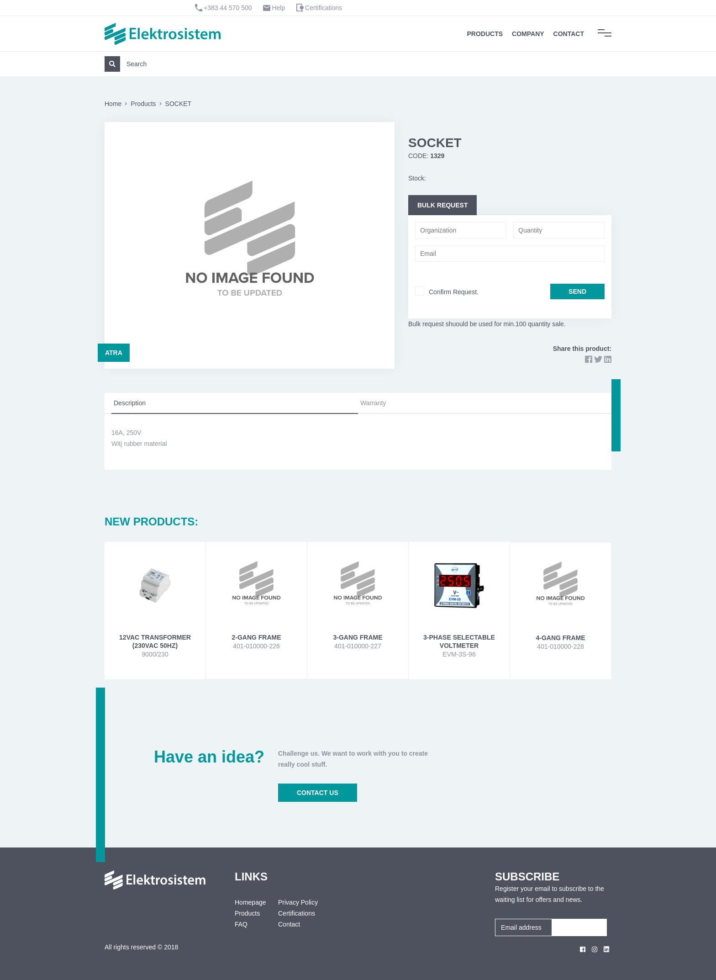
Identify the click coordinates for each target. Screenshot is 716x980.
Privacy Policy (298, 902)
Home (113, 103)
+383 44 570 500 (228, 7)
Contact (568, 33)
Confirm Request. (454, 292)
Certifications (323, 7)
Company (528, 33)
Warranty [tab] (373, 403)
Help (278, 7)
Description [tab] (130, 403)
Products (485, 33)
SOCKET (178, 103)
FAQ (241, 924)
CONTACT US (317, 792)
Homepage (249, 902)
